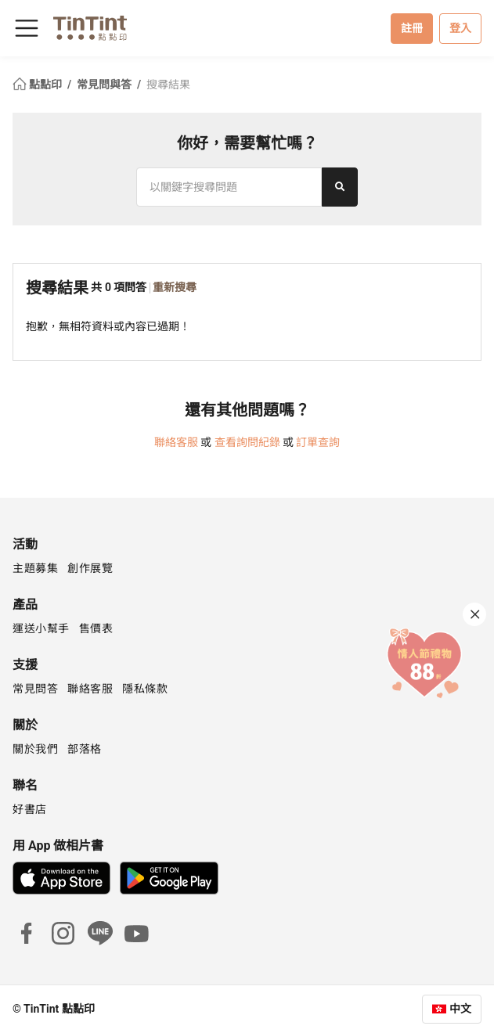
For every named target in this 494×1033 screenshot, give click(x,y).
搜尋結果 (168, 84)
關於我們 (35, 749)
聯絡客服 (176, 442)
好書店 (30, 809)
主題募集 (35, 568)
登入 (460, 28)
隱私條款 (145, 688)
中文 (460, 1008)
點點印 (38, 84)
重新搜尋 (175, 287)
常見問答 (35, 688)
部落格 (84, 749)
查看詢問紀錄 (247, 442)
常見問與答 (105, 84)
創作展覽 (90, 568)
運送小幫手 (41, 628)
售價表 (96, 628)
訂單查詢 (318, 442)
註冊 (412, 28)
